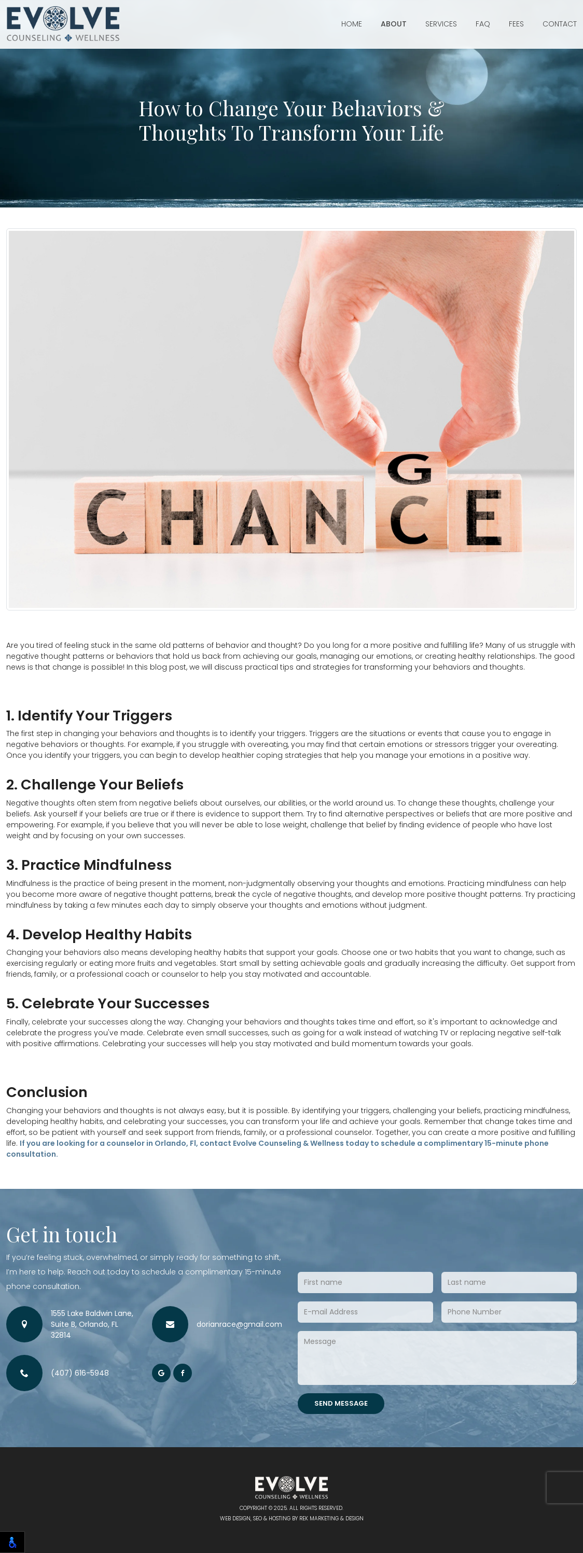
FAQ (483, 24)
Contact (560, 24)
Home (351, 24)
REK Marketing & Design (331, 1518)
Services (441, 24)
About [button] (394, 24)
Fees (516, 24)
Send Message (341, 1403)
